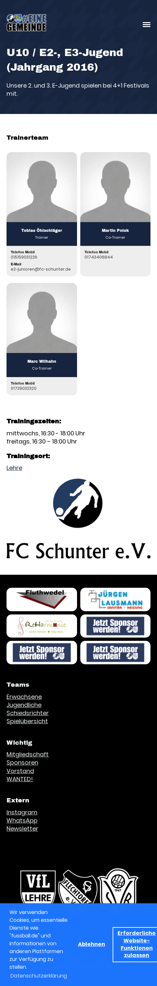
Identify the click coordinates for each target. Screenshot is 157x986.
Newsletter (22, 828)
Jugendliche (24, 705)
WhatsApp (22, 820)
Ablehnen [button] (91, 944)
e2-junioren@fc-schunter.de (41, 269)
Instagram (22, 812)
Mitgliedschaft (28, 754)
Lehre (14, 468)
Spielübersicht (27, 721)
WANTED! (20, 779)
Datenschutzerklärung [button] (38, 975)
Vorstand (20, 771)
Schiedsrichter (28, 713)
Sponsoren (22, 762)
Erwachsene (24, 697)
